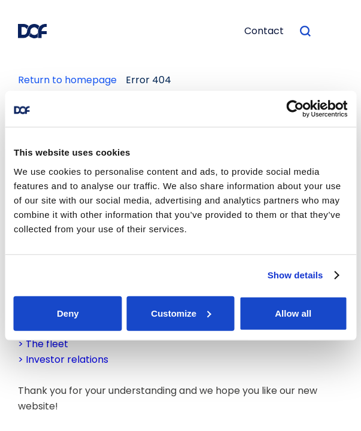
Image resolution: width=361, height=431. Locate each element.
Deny (68, 313)
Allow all (293, 313)
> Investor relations (63, 359)
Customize (181, 313)
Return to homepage (67, 80)
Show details (295, 275)
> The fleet (43, 344)
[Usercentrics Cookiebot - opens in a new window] (294, 109)
